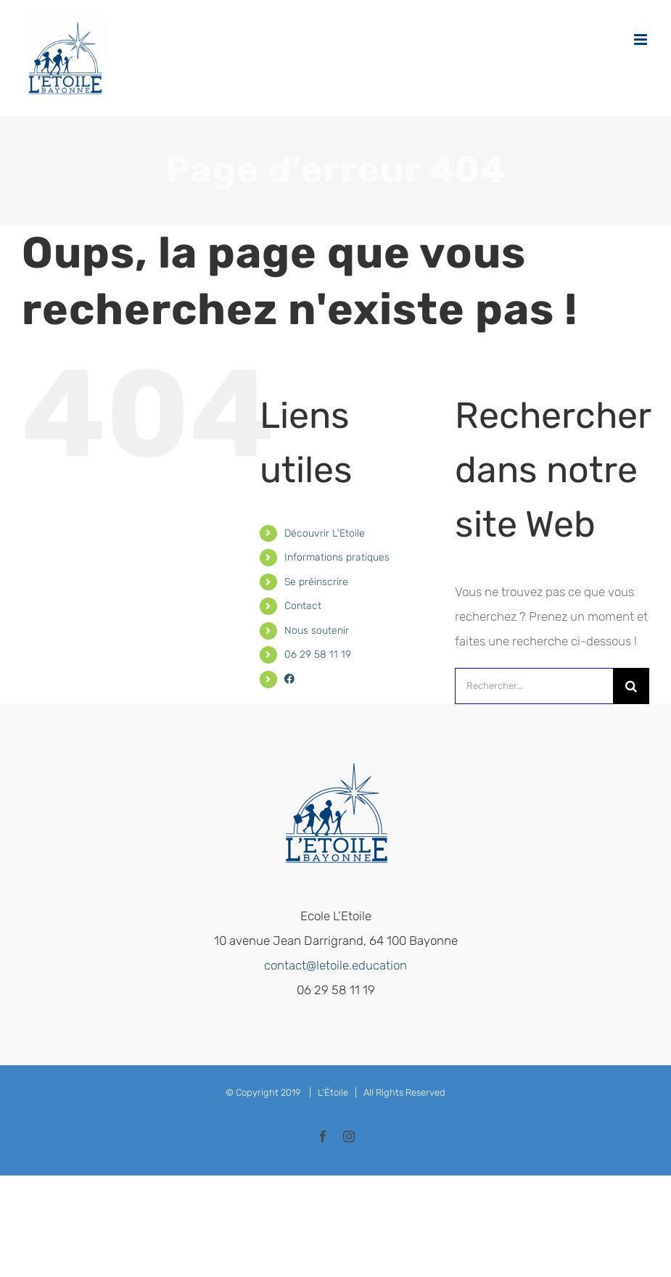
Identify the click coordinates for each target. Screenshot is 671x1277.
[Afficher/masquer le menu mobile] (641, 39)
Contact (302, 606)
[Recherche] (631, 686)
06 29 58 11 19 (317, 654)
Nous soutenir (316, 630)
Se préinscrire (316, 582)
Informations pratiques (337, 557)
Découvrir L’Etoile (324, 533)
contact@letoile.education (335, 965)
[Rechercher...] (534, 686)
